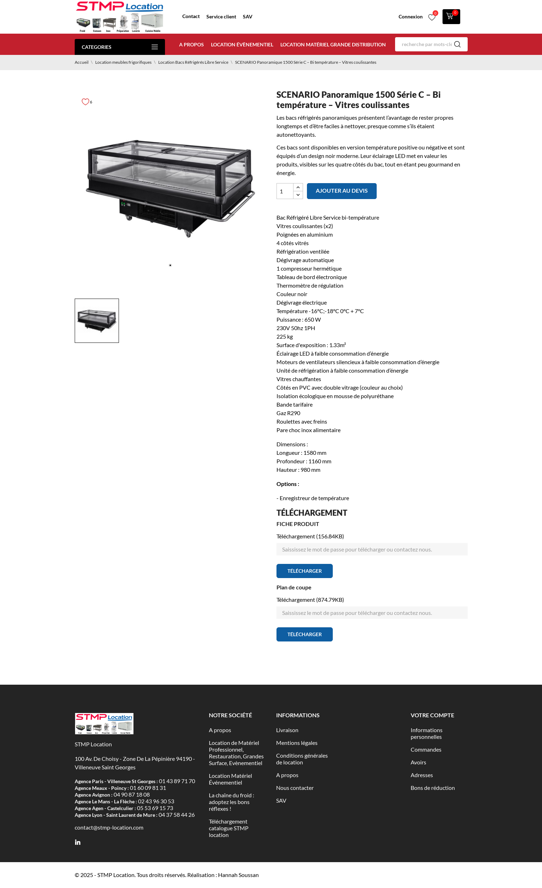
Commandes (426, 749)
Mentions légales (297, 742)
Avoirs (418, 762)
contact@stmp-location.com (109, 827)
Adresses (422, 774)
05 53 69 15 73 (155, 807)
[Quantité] (284, 191)
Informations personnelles (427, 733)
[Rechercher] (431, 44)
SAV (247, 16)
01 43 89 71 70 (177, 780)
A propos (191, 44)
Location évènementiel (242, 44)
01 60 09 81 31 (148, 787)
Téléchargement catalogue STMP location (229, 828)
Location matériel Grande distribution (333, 44)
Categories (120, 47)
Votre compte (432, 715)
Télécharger (304, 571)
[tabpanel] (170, 187)
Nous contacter (295, 787)
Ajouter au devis (342, 190)
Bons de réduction (433, 787)
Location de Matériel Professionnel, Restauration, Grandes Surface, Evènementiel (236, 752)
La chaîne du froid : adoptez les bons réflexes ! (231, 802)
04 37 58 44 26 (177, 814)
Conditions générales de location (302, 758)
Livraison (287, 729)
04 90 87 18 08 (132, 794)
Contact (191, 16)
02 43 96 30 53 (156, 801)
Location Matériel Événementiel (230, 779)
